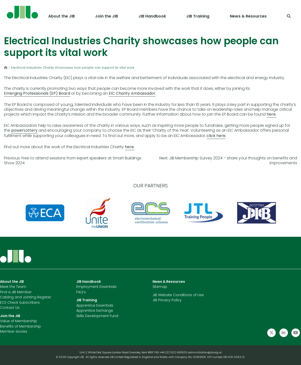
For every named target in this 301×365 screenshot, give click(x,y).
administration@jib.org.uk (205, 352)
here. (271, 115)
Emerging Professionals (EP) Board (37, 94)
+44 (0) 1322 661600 (174, 352)
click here (216, 136)
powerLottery (24, 131)
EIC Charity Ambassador (132, 94)
